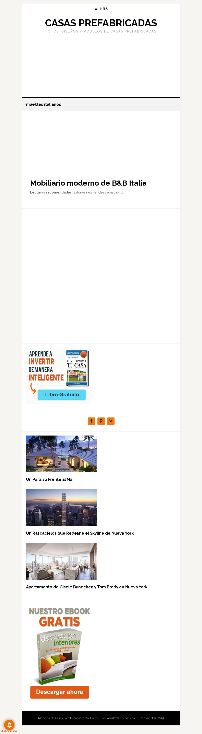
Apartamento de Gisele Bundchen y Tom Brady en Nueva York (86, 587)
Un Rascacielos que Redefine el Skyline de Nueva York (80, 533)
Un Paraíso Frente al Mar (50, 479)
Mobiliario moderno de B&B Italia (88, 183)
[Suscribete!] (9, 725)
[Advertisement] (101, 64)
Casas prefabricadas (101, 23)
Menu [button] (104, 8)
